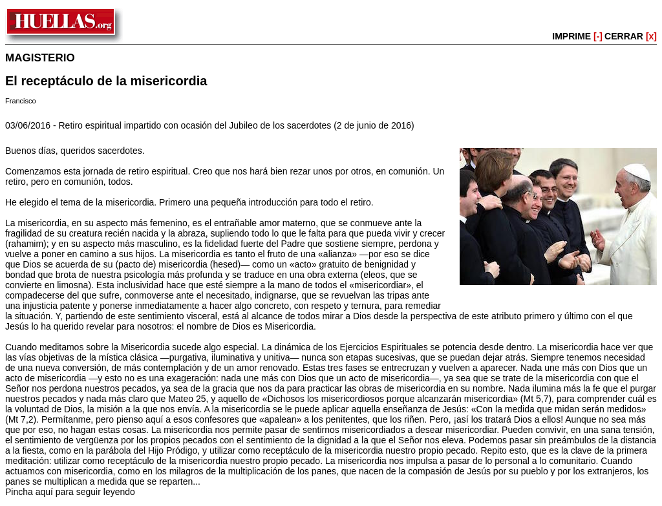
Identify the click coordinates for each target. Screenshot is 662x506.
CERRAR (630, 36)
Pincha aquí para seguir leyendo (70, 492)
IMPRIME (577, 36)
